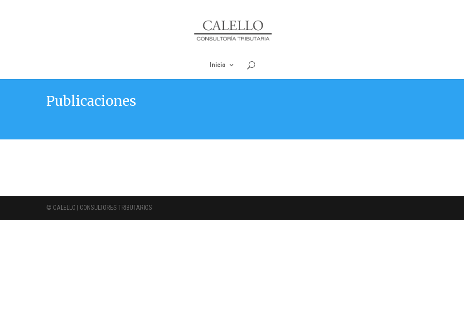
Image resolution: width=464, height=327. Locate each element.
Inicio (218, 65)
